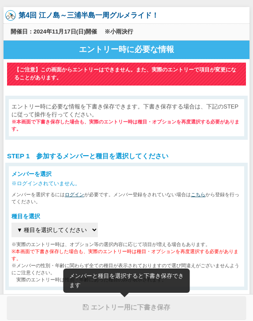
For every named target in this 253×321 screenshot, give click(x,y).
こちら (198, 194)
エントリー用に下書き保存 (126, 307)
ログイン (74, 194)
